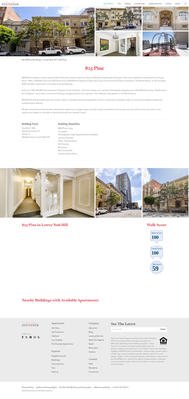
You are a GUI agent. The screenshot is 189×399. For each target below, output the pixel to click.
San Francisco (58, 332)
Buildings (56, 360)
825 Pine (63, 60)
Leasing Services (96, 336)
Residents (93, 368)
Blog (91, 332)
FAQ (91, 364)
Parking (127, 4)
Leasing (155, 4)
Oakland (55, 336)
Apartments (108, 4)
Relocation (93, 348)
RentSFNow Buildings (31, 60)
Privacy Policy (28, 387)
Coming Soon (139, 4)
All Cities (55, 328)
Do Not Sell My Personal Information (75, 387)
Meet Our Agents (96, 340)
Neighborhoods (59, 356)
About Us (93, 328)
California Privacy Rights (46, 387)
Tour (119, 4)
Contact (168, 4)
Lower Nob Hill (50, 60)
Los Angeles (57, 340)
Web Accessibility (102, 387)
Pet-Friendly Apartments (62, 344)
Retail (91, 344)
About (177, 4)
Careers (92, 352)
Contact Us (93, 372)
